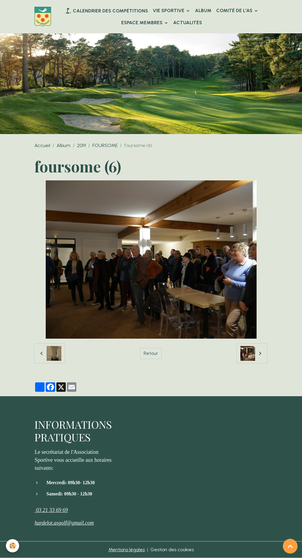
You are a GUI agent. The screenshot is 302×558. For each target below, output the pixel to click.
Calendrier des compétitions (106, 10)
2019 (81, 145)
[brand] (43, 17)
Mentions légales (127, 549)
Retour (151, 353)
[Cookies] (12, 545)
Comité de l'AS (235, 10)
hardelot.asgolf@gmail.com (64, 523)
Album (203, 10)
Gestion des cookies (172, 549)
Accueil (42, 145)
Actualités (187, 22)
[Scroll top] (290, 546)
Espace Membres (142, 22)
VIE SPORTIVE (169, 10)
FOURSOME (105, 145)
